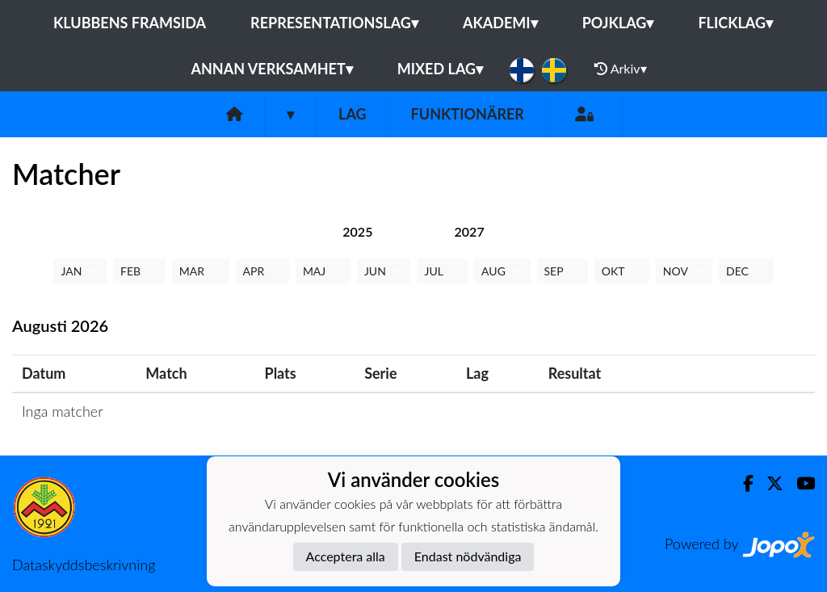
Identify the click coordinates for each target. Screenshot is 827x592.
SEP (562, 271)
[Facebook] (742, 483)
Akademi (500, 22)
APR (262, 271)
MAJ (323, 271)
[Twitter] (768, 483)
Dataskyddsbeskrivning (83, 564)
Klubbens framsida (129, 22)
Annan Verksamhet (271, 69)
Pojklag (618, 22)
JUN (384, 271)
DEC (746, 271)
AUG (502, 271)
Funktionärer (467, 114)
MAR (200, 271)
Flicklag (735, 22)
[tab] (357, 231)
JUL (442, 271)
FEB (139, 271)
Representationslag (334, 22)
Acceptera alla (345, 556)
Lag (352, 114)
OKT (622, 271)
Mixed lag (440, 69)
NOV (684, 271)
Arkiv (620, 68)
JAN (80, 271)
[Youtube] (799, 483)
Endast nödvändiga (468, 556)
